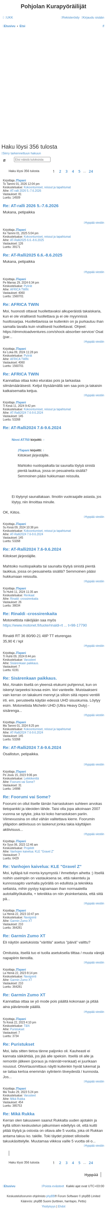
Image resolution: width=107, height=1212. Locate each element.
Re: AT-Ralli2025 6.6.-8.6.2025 (32, 254)
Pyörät (28, 286)
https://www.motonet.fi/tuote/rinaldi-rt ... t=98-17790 (45, 625)
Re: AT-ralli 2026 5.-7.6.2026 (30, 205)
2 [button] (60, 171)
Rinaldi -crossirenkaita (24, 598)
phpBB (50, 1196)
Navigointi (30, 917)
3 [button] (67, 171)
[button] (45, 171)
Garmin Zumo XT (21, 920)
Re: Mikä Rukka (19, 1113)
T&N (26, 1025)
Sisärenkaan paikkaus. (24, 663)
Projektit (29, 848)
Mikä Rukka (17, 1098)
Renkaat (29, 595)
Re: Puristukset (18, 1044)
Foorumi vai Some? (22, 781)
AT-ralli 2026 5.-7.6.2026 (25, 190)
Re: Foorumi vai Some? (27, 796)
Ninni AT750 (21, 439)
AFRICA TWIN (19, 289)
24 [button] (91, 171)
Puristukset (17, 1029)
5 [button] (79, 171)
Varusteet (30, 659)
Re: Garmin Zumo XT (24, 935)
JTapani (20, 180)
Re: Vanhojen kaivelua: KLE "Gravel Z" (42, 866)
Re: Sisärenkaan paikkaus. (30, 678)
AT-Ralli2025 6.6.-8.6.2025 (27, 240)
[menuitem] (9, 17)
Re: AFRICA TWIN (21, 304)
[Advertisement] (53, 87)
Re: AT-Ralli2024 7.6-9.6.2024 (32, 427)
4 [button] (73, 171)
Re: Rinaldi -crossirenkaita (30, 613)
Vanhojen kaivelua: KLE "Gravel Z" (32, 851)
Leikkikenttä (31, 778)
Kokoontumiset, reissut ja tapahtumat (47, 187)
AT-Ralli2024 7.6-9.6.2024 (26, 412)
